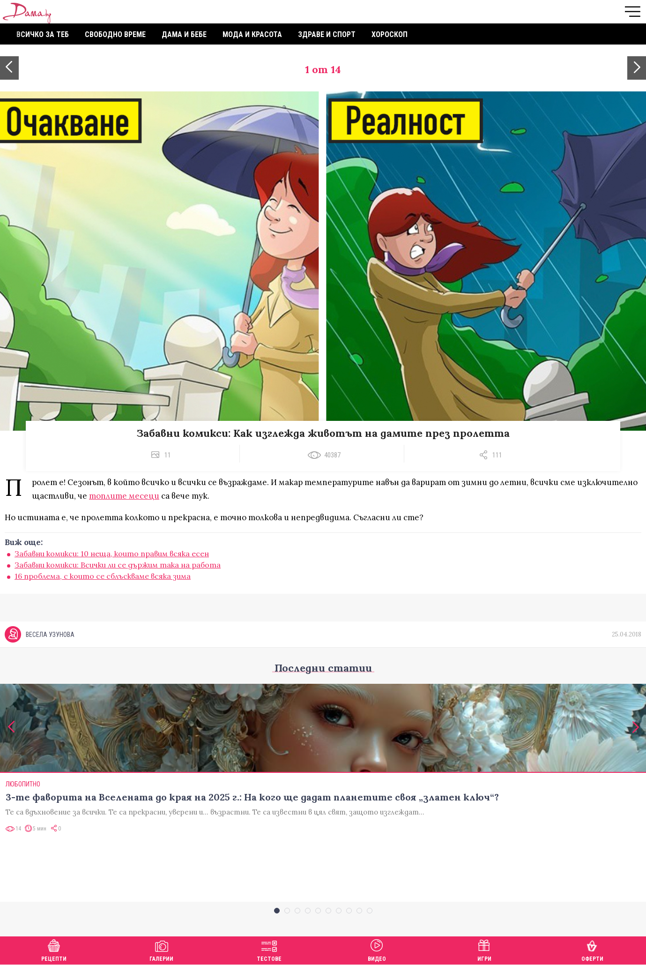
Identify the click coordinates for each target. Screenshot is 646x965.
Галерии (161, 949)
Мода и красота (252, 34)
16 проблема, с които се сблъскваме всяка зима (103, 576)
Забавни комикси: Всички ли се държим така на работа (118, 564)
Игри (484, 949)
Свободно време (115, 34)
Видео (377, 949)
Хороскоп (389, 34)
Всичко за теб (42, 34)
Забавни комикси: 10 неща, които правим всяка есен (112, 553)
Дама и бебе (184, 34)
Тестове (269, 949)
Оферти (592, 949)
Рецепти (54, 949)
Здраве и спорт (327, 34)
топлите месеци (124, 496)
